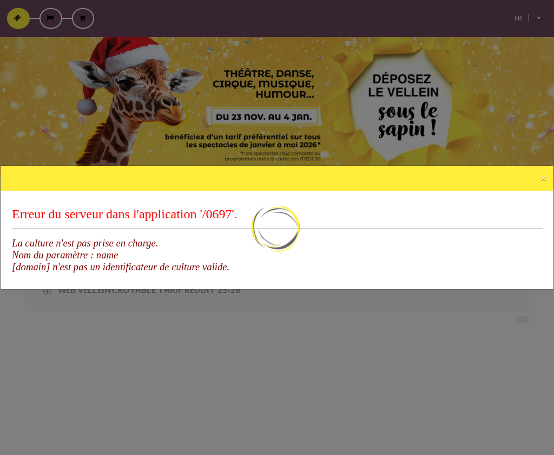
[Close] (543, 178)
